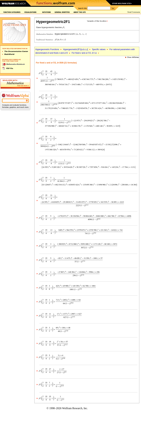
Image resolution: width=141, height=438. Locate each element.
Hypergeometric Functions (47, 49)
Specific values (98, 49)
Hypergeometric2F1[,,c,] (75, 49)
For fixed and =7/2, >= (84, 53)
